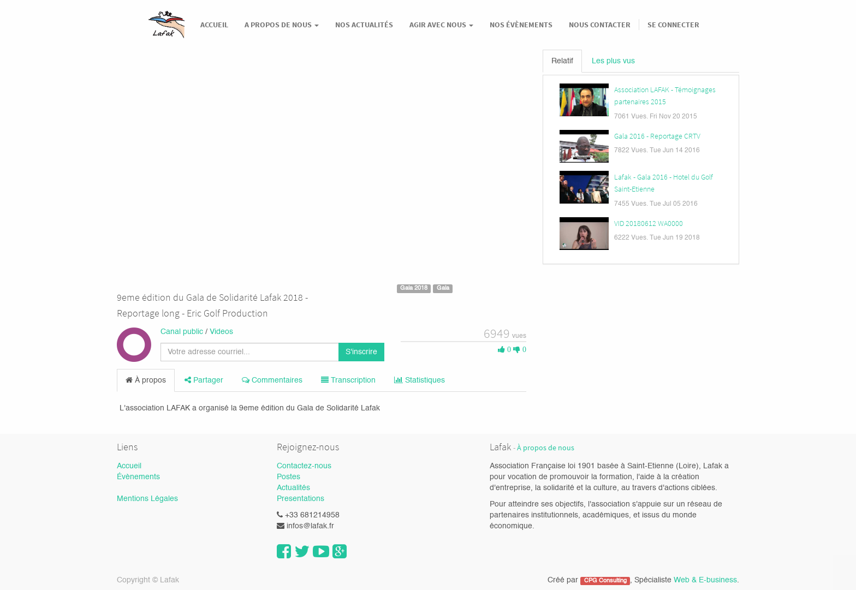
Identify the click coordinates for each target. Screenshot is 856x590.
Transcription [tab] (348, 380)
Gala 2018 (413, 288)
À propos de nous (545, 447)
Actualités (293, 488)
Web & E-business (705, 580)
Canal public (181, 332)
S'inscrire (361, 352)
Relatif (562, 61)
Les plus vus (613, 61)
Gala (443, 288)
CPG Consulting (605, 580)
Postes (288, 477)
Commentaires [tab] (272, 380)
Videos (221, 332)
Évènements (138, 477)
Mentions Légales (147, 499)
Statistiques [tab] (419, 380)
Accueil (129, 466)
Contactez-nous (304, 466)
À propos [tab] (146, 380)
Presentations (300, 499)
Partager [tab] (204, 380)
